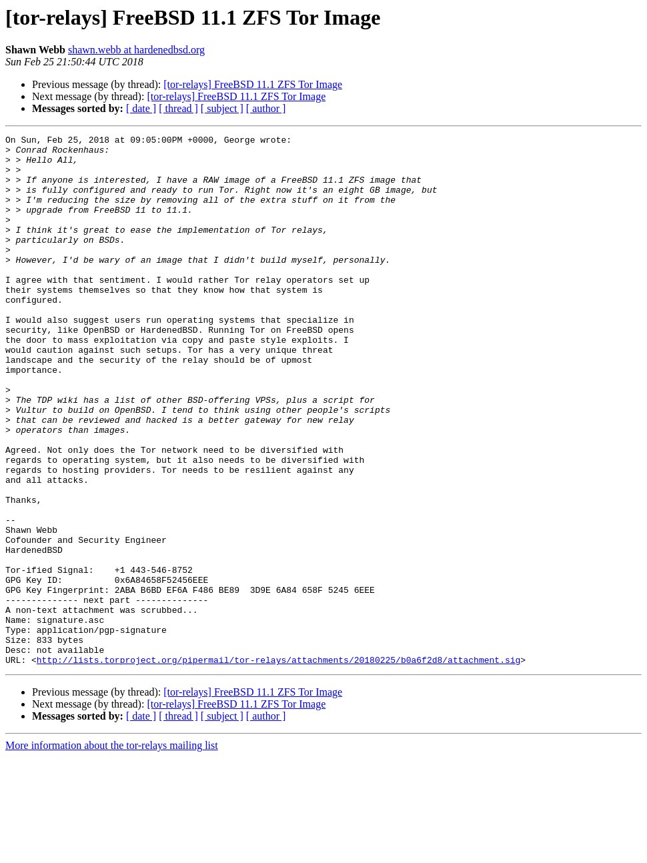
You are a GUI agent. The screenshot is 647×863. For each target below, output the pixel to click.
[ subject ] (222, 108)
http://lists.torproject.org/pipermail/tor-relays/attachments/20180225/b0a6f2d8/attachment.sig (278, 766)
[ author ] (266, 108)
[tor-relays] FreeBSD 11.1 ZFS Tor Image (252, 84)
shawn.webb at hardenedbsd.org (136, 49)
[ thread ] (178, 108)
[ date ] (141, 108)
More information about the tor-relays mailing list (111, 851)
